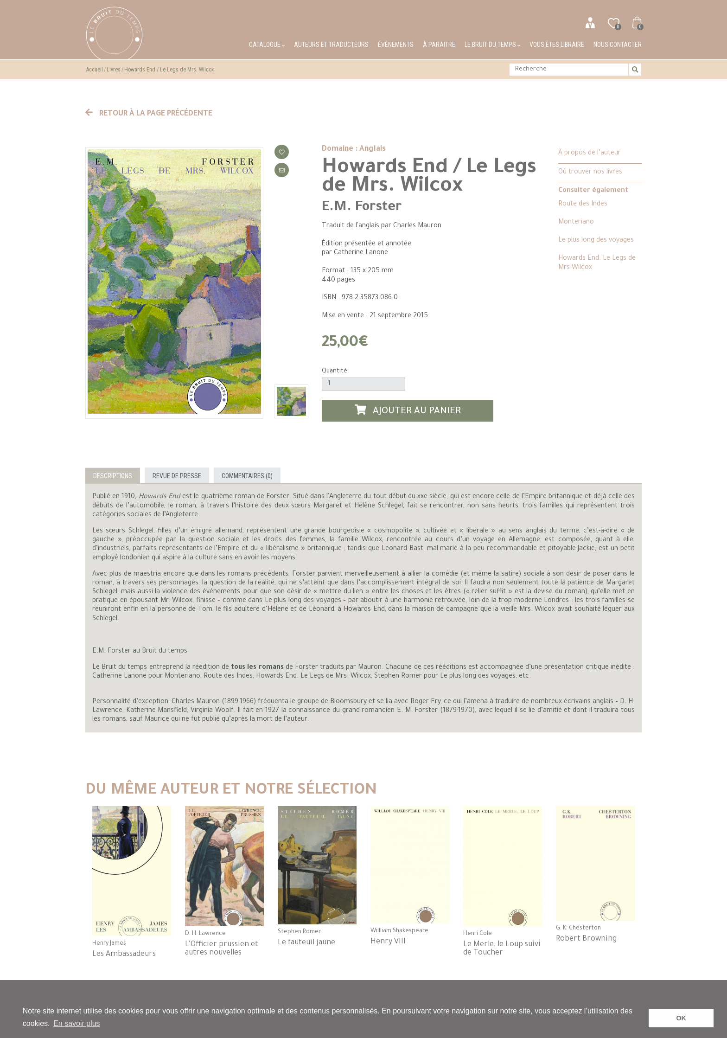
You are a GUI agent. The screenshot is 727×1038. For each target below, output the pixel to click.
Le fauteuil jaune (306, 943)
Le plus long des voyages (596, 240)
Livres (114, 69)
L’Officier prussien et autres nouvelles (221, 949)
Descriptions (112, 476)
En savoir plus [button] (76, 1023)
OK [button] (681, 1018)
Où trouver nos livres (590, 172)
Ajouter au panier (408, 410)
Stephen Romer (299, 932)
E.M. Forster (362, 207)
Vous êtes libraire (556, 44)
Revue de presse (177, 476)
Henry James (109, 944)
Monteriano (576, 222)
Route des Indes (582, 204)
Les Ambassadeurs (124, 954)
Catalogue (267, 44)
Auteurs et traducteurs (331, 44)
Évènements (396, 44)
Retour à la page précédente (148, 114)
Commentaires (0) (247, 476)
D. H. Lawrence (205, 934)
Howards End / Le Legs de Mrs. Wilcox (169, 69)
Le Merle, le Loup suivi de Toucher (502, 949)
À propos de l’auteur (589, 153)
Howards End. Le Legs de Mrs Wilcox (597, 263)
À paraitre (439, 44)
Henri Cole (477, 934)
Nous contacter (617, 44)
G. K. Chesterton (578, 928)
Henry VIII (388, 942)
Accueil (94, 69)
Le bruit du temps (492, 44)
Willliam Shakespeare (399, 931)
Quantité (334, 371)
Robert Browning (586, 939)
